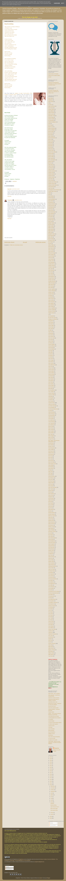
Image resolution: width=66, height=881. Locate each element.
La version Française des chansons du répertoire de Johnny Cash (53, 91)
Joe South (50, 356)
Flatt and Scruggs (51, 252)
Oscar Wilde (50, 465)
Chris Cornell (50, 180)
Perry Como (50, 484)
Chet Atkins (50, 178)
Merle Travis (50, 437)
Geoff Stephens (51, 276)
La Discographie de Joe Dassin (54, 717)
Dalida (49, 192)
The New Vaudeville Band (53, 593)
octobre (52, 789)
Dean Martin (50, 200)
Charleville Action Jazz (52, 701)
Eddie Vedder (51, 226)
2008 (51, 818)
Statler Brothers (51, 556)
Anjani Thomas (51, 112)
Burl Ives (50, 162)
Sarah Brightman (51, 540)
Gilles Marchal (51, 284)
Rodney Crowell (51, 526)
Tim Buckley (50, 607)
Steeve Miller (50, 559)
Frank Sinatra (51, 259)
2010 (51, 784)
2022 (51, 763)
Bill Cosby (50, 134)
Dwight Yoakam (51, 222)
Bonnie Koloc (51, 150)
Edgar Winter (51, 230)
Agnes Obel (50, 101)
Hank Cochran (51, 298)
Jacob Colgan (51, 325)
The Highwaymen (51, 583)
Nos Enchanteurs (51, 732)
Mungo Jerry (50, 446)
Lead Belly (50, 396)
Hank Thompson (51, 301)
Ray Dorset (50, 506)
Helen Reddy (50, 306)
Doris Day (50, 221)
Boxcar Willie (50, 156)
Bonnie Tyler (50, 155)
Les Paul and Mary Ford (53, 408)
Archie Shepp (51, 117)
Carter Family (51, 166)
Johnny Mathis (51, 372)
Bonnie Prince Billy (52, 151)
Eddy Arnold (50, 227)
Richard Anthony (51, 512)
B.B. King (50, 125)
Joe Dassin (50, 353)
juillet (52, 794)
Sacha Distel (50, 539)
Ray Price (50, 507)
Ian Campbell (51, 315)
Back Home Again (54, 808)
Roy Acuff (50, 533)
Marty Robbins (51, 432)
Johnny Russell (51, 374)
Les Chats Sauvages (52, 405)
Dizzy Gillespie (51, 213)
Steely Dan (50, 558)
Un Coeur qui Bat (51, 738)
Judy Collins (50, 377)
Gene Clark (50, 273)
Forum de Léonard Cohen (53, 707)
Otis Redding (50, 466)
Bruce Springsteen (52, 159)
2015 (51, 775)
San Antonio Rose (54, 810)
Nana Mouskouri (51, 447)
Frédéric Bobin (51, 712)
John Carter (50, 358)
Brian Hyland (50, 158)
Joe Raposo (50, 355)
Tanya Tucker (51, 567)
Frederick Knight (51, 267)
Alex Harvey (50, 107)
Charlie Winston (51, 177)
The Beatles (50, 572)
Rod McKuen (50, 525)
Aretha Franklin (51, 118)
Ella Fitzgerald (51, 235)
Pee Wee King (51, 481)
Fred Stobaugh (51, 262)
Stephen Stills (51, 561)
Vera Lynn (50, 640)
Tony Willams (51, 627)
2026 (51, 756)
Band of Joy (50, 126)
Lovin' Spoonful (51, 423)
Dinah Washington (52, 211)
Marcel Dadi (50, 426)
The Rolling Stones (52, 599)
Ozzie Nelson (51, 468)
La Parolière (50, 719)
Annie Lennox (51, 114)
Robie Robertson (51, 522)
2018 (51, 770)
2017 (51, 772)
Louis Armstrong (51, 421)
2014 (51, 777)
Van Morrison (51, 637)
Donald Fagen (51, 219)
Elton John (50, 237)
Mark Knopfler (51, 431)
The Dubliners (51, 581)
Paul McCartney (51, 476)
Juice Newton (51, 379)
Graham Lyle (50, 292)
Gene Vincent (51, 274)
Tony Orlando (51, 626)
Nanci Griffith (50, 449)
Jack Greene (50, 322)
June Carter (50, 382)
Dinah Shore (50, 210)
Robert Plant (50, 518)
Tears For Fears (51, 569)
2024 (51, 760)
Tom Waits (50, 619)
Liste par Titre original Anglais (54, 75)
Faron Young (50, 249)
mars (52, 801)
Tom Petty (50, 616)
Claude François (51, 183)
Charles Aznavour (51, 170)
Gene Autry (50, 271)
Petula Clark (50, 490)
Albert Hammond (51, 106)
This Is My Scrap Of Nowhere (54, 736)
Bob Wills (50, 147)
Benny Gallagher (51, 129)
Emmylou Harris (13, 94)
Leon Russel (50, 401)
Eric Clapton (50, 241)
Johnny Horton (51, 369)
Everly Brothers (51, 246)
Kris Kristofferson (51, 390)
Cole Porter (50, 188)
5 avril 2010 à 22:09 (15, 189)
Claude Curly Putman (52, 181)
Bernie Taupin (51, 131)
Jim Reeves (50, 342)
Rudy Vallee (50, 536)
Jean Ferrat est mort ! (55, 806)
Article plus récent (9, 242)
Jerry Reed (50, 339)
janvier (52, 814)
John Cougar (50, 360)
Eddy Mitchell (51, 229)
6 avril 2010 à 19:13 (18, 200)
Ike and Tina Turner (52, 317)
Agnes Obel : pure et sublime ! (54, 693)
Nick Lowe (50, 458)
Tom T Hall (50, 618)
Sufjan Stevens (51, 564)
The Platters (50, 594)
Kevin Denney (51, 386)
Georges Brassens (52, 281)
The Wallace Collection (52, 602)
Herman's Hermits (51, 311)
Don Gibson (50, 216)
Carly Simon (50, 164)
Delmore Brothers (51, 203)
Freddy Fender (51, 265)
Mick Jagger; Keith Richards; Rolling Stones (54, 441)
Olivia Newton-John (52, 463)
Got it (62, 3)
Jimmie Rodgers (51, 344)
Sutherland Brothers (52, 566)
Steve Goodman (51, 563)
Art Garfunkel (51, 120)
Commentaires (52, 825)
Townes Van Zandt (52, 629)
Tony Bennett (51, 622)
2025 (51, 758)
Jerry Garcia (50, 334)
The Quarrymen (51, 596)
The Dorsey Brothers (52, 578)
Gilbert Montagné (51, 282)
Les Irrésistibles (51, 407)
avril (52, 800)
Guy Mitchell (50, 297)
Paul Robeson (51, 477)
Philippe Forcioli (51, 733)
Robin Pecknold (51, 523)
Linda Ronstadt (51, 412)
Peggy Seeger (51, 482)
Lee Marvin (50, 399)
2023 (51, 762)
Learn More (57, 3)
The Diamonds (51, 577)
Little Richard (51, 416)
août (52, 793)
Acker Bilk (50, 98)
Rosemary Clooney (52, 531)
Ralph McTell (50, 499)
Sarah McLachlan (51, 542)
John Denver (50, 361)
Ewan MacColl (51, 248)
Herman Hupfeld (51, 309)
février (52, 812)
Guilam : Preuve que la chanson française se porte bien (54, 714)
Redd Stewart (51, 509)
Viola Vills (50, 645)
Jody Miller (50, 352)
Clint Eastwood (51, 186)
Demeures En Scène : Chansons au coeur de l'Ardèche (54, 704)
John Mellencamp (51, 364)
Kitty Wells (50, 388)
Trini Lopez (50, 635)
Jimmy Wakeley (51, 349)
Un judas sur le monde (52, 739)
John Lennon (50, 363)
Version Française (51, 643)
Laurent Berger (51, 720)
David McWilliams (51, 199)
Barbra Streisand (51, 128)
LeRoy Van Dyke (51, 404)
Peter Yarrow (50, 488)
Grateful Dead (51, 293)
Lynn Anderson (51, 424)
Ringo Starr (50, 517)
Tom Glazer (50, 611)
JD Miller (50, 330)
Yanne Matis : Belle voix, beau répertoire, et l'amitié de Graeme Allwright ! (54, 742)
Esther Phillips (51, 245)
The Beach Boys (51, 570)
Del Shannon (50, 202)
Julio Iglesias (50, 380)
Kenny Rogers (51, 385)
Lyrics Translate (51, 728)
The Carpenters (51, 574)
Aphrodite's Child (51, 115)
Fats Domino (50, 251)
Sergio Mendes (51, 545)
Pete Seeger (50, 485)
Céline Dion (50, 169)
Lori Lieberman (51, 420)
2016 (51, 774)
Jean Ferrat (50, 331)
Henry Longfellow (51, 308)
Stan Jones (50, 555)
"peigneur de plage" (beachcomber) (21, 93)
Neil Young (50, 455)
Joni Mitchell (50, 375)
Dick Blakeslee (51, 207)
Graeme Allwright (51, 290)
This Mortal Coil (51, 604)
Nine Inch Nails (51, 462)
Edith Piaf (50, 232)
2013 (51, 779)
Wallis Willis (50, 646)
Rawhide (52, 803)
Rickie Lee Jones (51, 515)
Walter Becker (51, 648)
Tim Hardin (50, 608)
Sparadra (9, 189)
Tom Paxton (50, 615)
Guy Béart (50, 295)
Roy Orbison (50, 534)
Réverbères (50, 735)
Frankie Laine (51, 260)
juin (51, 796)
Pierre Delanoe (51, 493)
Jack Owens (50, 323)
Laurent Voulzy (51, 393)
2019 (51, 769)
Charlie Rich (50, 175)
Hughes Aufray (51, 312)
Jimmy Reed (50, 347)
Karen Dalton (51, 383)
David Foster (50, 197)
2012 (51, 781)
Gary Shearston (51, 270)
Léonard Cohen (51, 725)
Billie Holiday (50, 136)
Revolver (50, 511)
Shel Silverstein (51, 547)
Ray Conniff (50, 504)
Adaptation (50, 99)
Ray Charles (50, 503)
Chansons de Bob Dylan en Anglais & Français (53, 700)
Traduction (50, 632)
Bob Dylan (50, 142)
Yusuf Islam (50, 656)
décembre (53, 786)
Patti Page (50, 473)
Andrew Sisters (51, 109)
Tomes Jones (51, 621)
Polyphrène (9, 200)
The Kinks (50, 589)
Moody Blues (50, 443)
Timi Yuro (50, 610)
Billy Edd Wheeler (51, 137)
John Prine (50, 366)
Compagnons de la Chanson (54, 189)
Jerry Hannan (51, 336)
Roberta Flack (51, 520)
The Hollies (50, 585)
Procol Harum (51, 498)
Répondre (9, 196)
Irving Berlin (50, 320)
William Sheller (51, 652)
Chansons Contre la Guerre (53, 697)
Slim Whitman (51, 552)
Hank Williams (51, 303)
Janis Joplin (50, 328)
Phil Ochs (50, 492)
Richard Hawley (51, 514)
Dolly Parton (50, 215)
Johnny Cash (51, 367)
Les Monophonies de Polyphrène (10, 859)
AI (48, 103)
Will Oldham (50, 651)
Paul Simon (50, 479)
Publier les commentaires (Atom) (16, 245)
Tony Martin (50, 624)
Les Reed (50, 410)
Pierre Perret (50, 495)
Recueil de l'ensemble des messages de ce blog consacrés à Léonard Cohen (54, 83)
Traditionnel (50, 630)
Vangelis (50, 638)
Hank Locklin (50, 300)
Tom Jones (50, 613)
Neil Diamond (51, 454)
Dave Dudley (50, 196)
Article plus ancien (41, 242)
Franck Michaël (51, 256)
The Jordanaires (51, 586)
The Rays (50, 597)
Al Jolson (50, 104)
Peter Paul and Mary (52, 487)
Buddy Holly (50, 161)
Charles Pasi (50, 172)
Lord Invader (50, 418)
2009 (51, 816)
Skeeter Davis (51, 550)
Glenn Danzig (51, 286)
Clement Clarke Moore (52, 185)
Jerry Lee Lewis (51, 338)
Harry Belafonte (51, 304)
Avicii (49, 123)
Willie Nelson (50, 654)
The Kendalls (51, 588)
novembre (53, 787)
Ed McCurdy (50, 224)
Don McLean (50, 218)
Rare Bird (50, 501)
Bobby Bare (50, 148)
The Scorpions (51, 600)
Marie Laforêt (51, 429)
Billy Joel (50, 139)
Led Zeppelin (50, 397)
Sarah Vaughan (51, 544)
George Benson (51, 278)
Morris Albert (50, 444)
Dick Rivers (50, 208)
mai (51, 798)
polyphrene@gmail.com (39, 861)
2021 (51, 765)
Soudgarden (50, 553)
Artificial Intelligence (52, 121)
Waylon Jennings (51, 649)
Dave (49, 194)
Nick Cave (50, 457)
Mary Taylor (50, 434)
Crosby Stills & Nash (52, 191)
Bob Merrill (50, 144)
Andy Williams (51, 110)
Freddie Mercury (51, 263)
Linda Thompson (51, 413)
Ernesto (49, 243)
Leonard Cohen (51, 402)
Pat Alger (50, 469)
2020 (51, 767)
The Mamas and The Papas (53, 591)
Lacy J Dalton (51, 391)
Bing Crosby (50, 140)
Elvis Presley (50, 238)
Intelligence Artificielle (52, 319)
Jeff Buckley (50, 333)
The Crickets (50, 575)
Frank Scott (50, 257)
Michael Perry (51, 438)
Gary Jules (50, 268)
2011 (51, 782)
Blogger (48, 877)
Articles (51, 823)
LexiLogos (50, 727)
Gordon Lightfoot (51, 289)
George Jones (51, 279)
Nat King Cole (51, 451)
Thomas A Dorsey (51, 605)
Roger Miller (50, 528)
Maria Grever (51, 427)
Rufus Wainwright (51, 537)
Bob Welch (50, 145)
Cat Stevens (50, 167)
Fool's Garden (51, 254)
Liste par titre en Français (53, 73)
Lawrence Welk (51, 394)
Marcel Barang (51, 730)
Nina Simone (50, 460)
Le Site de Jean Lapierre (53, 724)
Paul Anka (50, 474)
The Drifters (50, 580)
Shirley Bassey (51, 548)
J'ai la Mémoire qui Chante (53, 716)
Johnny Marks (51, 371)
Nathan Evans (51, 452)
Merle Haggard (51, 435)
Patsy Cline (50, 471)
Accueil (25, 242)
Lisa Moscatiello (51, 415)
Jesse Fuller (50, 341)
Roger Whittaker (51, 529)
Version (49, 641)
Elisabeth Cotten (51, 233)
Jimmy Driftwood (51, 345)
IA (48, 314)
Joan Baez (50, 350)
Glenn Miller (50, 287)
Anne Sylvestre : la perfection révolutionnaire (54, 696)
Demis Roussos (51, 205)
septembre (53, 791)
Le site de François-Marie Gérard (54, 722)
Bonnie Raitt (50, 153)
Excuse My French (52, 706)
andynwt (40, 877)
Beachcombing (9, 24)
